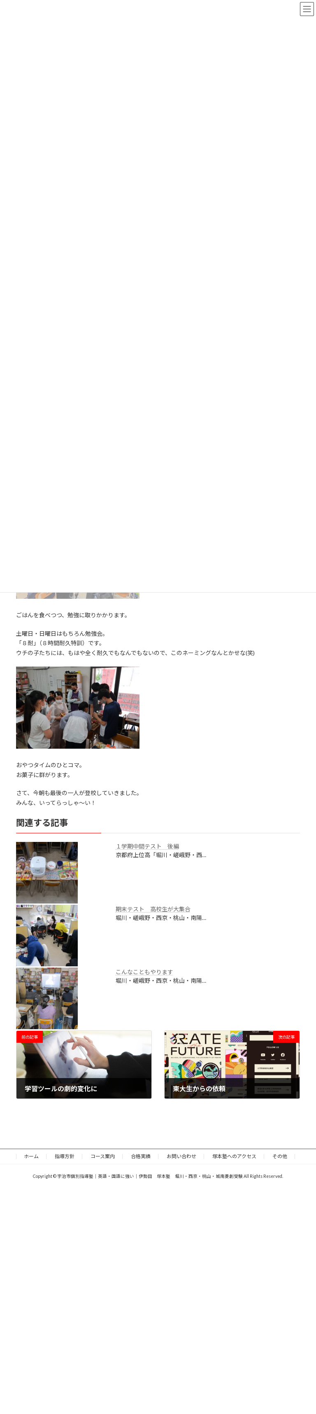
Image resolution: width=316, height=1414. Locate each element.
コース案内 (103, 1156)
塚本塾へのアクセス (234, 1156)
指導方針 (64, 1156)
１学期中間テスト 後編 (147, 846)
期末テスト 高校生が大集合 (153, 909)
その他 (279, 1156)
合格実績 (141, 1156)
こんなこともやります (144, 971)
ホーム (31, 1156)
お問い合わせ (181, 1156)
